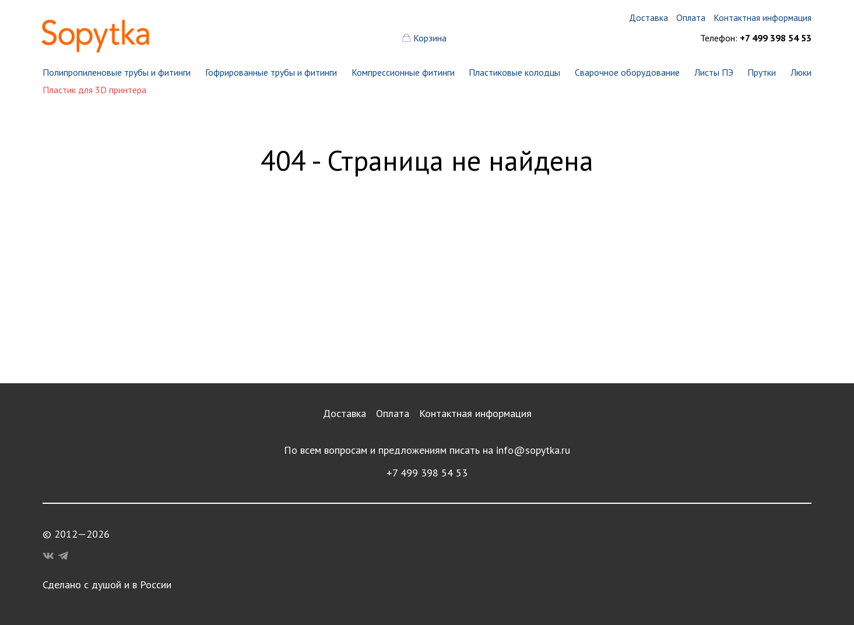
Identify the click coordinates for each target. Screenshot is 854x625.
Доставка (344, 413)
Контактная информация (475, 413)
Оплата (392, 413)
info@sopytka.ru (533, 450)
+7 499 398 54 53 (427, 472)
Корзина (430, 38)
